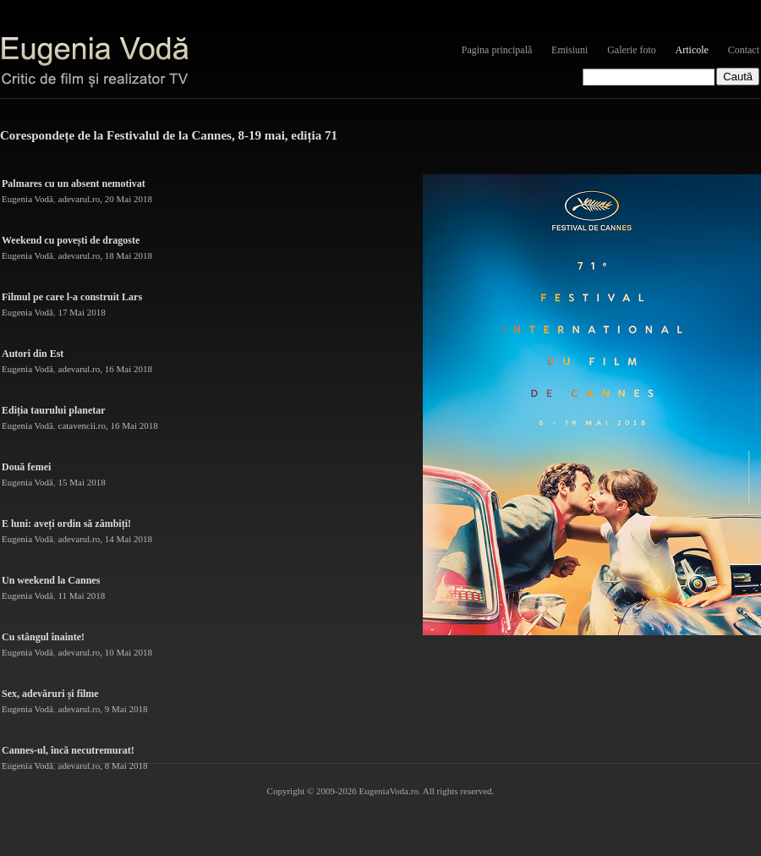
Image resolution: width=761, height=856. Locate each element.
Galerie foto (631, 50)
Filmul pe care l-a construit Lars (72, 297)
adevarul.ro (79, 199)
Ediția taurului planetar (54, 410)
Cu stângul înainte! (43, 637)
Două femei (26, 467)
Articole (692, 50)
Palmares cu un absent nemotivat (73, 183)
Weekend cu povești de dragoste (71, 240)
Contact (743, 50)
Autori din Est (32, 353)
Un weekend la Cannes (51, 580)
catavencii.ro (82, 425)
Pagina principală (497, 50)
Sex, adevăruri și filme (50, 694)
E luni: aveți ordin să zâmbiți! (66, 524)
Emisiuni (569, 50)
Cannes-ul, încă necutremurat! (68, 750)
